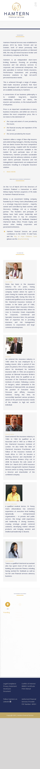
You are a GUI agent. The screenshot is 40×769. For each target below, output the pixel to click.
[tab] (20, 172)
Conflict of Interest (29, 684)
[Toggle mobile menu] (36, 3)
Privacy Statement (10, 686)
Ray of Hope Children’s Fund (25, 236)
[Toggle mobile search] (36, 5)
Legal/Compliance (9, 684)
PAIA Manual (26, 689)
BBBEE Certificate (28, 686)
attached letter (23, 239)
